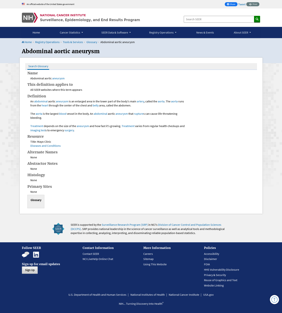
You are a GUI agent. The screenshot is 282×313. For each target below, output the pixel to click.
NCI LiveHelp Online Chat (98, 259)
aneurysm (58, 78)
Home (36, 32)
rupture (138, 113)
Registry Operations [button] (161, 32)
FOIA (207, 264)
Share (232, 4)
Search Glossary (38, 66)
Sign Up (30, 270)
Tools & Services (73, 42)
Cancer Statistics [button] (70, 32)
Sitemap (148, 259)
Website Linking (214, 285)
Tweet (242, 4)
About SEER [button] (241, 32)
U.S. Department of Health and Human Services (97, 294)
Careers (148, 254)
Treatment (36, 126)
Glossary (92, 42)
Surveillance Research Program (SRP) (125, 224)
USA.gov (208, 294)
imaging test (37, 130)
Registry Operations (47, 42)
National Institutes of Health (147, 294)
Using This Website (155, 264)
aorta (161, 101)
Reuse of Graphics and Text (220, 280)
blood (62, 113)
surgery (69, 130)
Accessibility (211, 254)
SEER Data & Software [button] (115, 32)
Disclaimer (210, 259)
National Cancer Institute (184, 294)
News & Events (205, 32)
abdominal (41, 101)
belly (96, 105)
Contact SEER (91, 254)
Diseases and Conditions (45, 145)
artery (140, 101)
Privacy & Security (215, 275)
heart (45, 105)
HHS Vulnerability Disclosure (221, 269)
